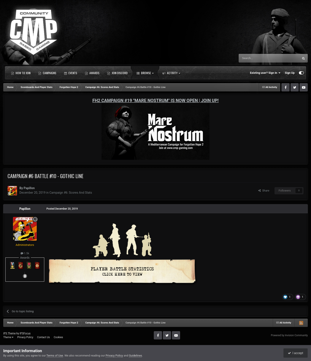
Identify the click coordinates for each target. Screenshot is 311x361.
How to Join (20, 72)
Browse (145, 72)
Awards (92, 72)
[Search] (259, 58)
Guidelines (135, 355)
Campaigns (47, 72)
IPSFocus (25, 333)
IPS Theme (9, 333)
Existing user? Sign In (265, 72)
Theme (8, 337)
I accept (295, 353)
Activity (171, 72)
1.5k (25, 253)
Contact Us (43, 337)
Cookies (58, 337)
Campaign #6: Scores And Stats (70, 192)
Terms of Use (54, 355)
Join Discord (117, 72)
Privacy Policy (25, 337)
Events (70, 72)
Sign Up (290, 72)
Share (263, 190)
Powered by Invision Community (289, 335)
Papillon (29, 188)
